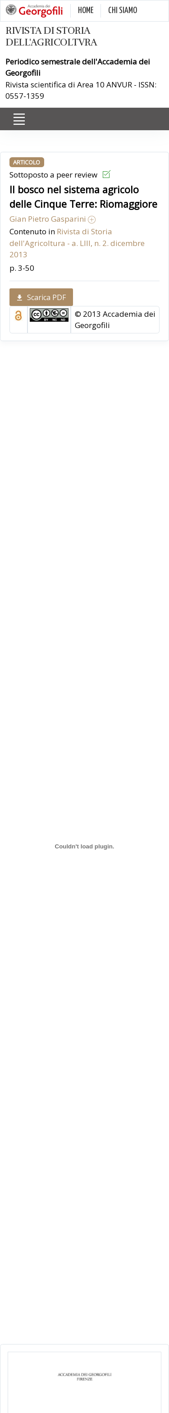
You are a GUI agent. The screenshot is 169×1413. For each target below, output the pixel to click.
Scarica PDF (41, 297)
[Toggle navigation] (18, 119)
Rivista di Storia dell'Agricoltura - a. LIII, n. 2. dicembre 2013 (77, 243)
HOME (85, 10)
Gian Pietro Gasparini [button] (52, 219)
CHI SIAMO (122, 10)
